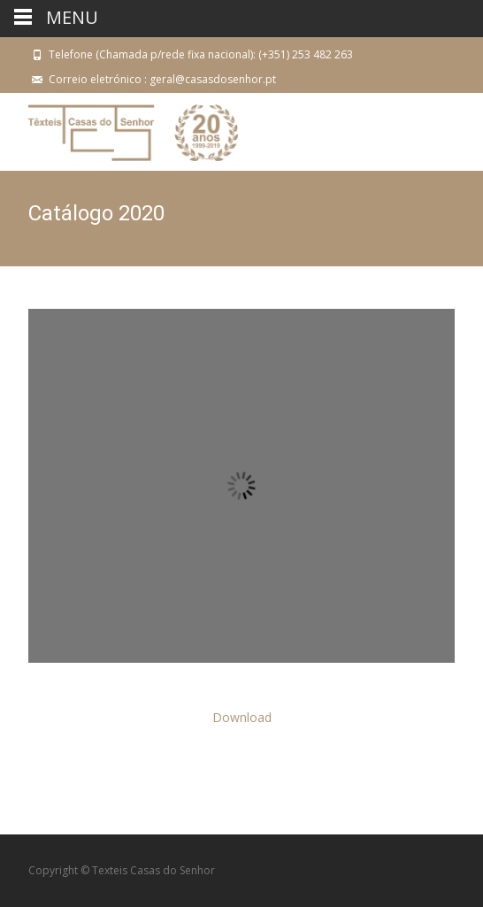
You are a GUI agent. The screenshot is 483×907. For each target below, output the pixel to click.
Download (242, 717)
